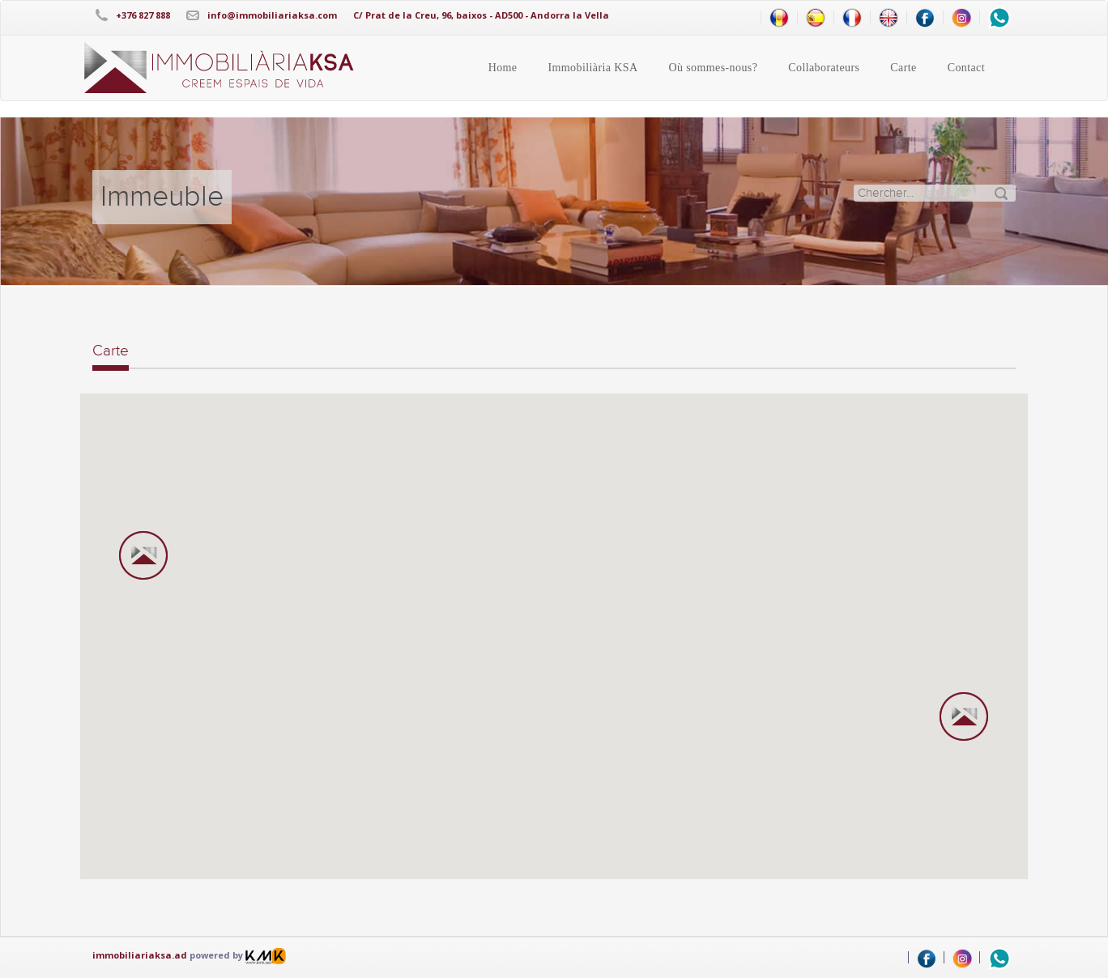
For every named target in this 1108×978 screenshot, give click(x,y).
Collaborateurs (823, 68)
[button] (143, 556)
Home (503, 68)
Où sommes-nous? (712, 68)
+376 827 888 (143, 15)
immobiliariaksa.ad (139, 955)
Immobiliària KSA (592, 68)
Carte (903, 68)
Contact (966, 68)
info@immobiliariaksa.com (272, 15)
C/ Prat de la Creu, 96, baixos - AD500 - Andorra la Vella (481, 15)
